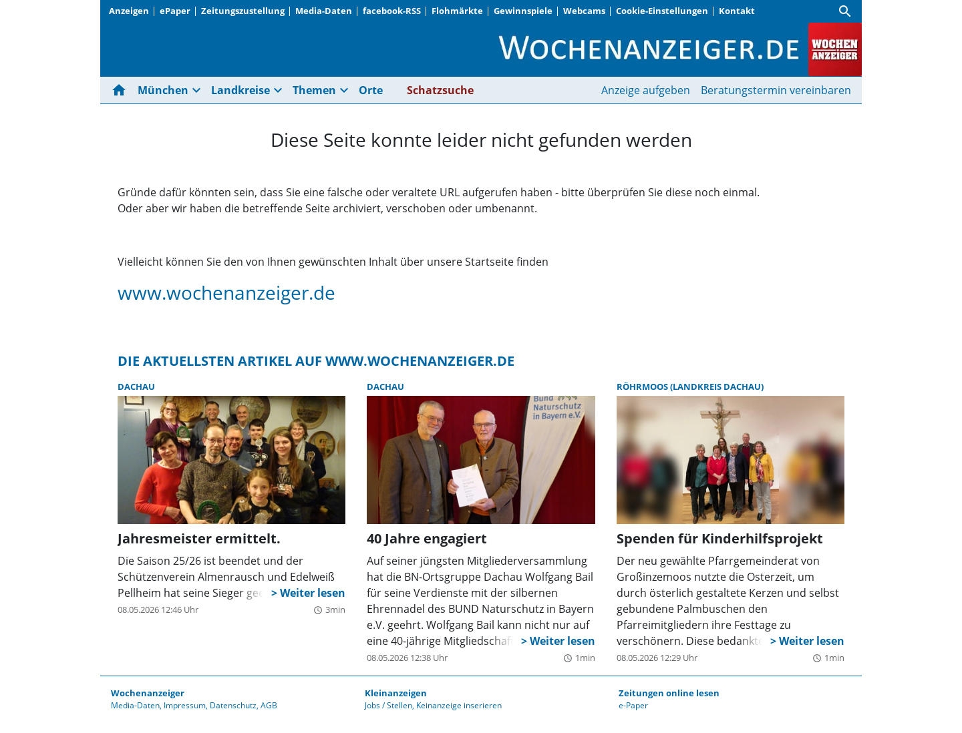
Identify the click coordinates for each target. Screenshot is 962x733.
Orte (371, 90)
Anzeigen (129, 11)
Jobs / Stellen (388, 705)
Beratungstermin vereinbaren (776, 90)
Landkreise (240, 90)
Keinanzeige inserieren (459, 705)
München (163, 90)
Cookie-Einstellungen (662, 11)
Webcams (584, 11)
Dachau (136, 387)
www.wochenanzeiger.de (226, 292)
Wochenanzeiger (147, 693)
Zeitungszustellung (243, 11)
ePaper (175, 11)
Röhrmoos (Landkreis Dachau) (690, 387)
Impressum (185, 705)
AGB (269, 705)
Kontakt (737, 11)
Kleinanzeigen (396, 693)
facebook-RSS (392, 11)
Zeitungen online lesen (669, 693)
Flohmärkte (457, 11)
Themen (314, 90)
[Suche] (845, 11)
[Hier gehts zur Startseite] (121, 90)
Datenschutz (233, 705)
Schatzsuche (440, 90)
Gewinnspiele (523, 11)
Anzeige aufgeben (645, 90)
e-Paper (633, 705)
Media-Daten (323, 11)
